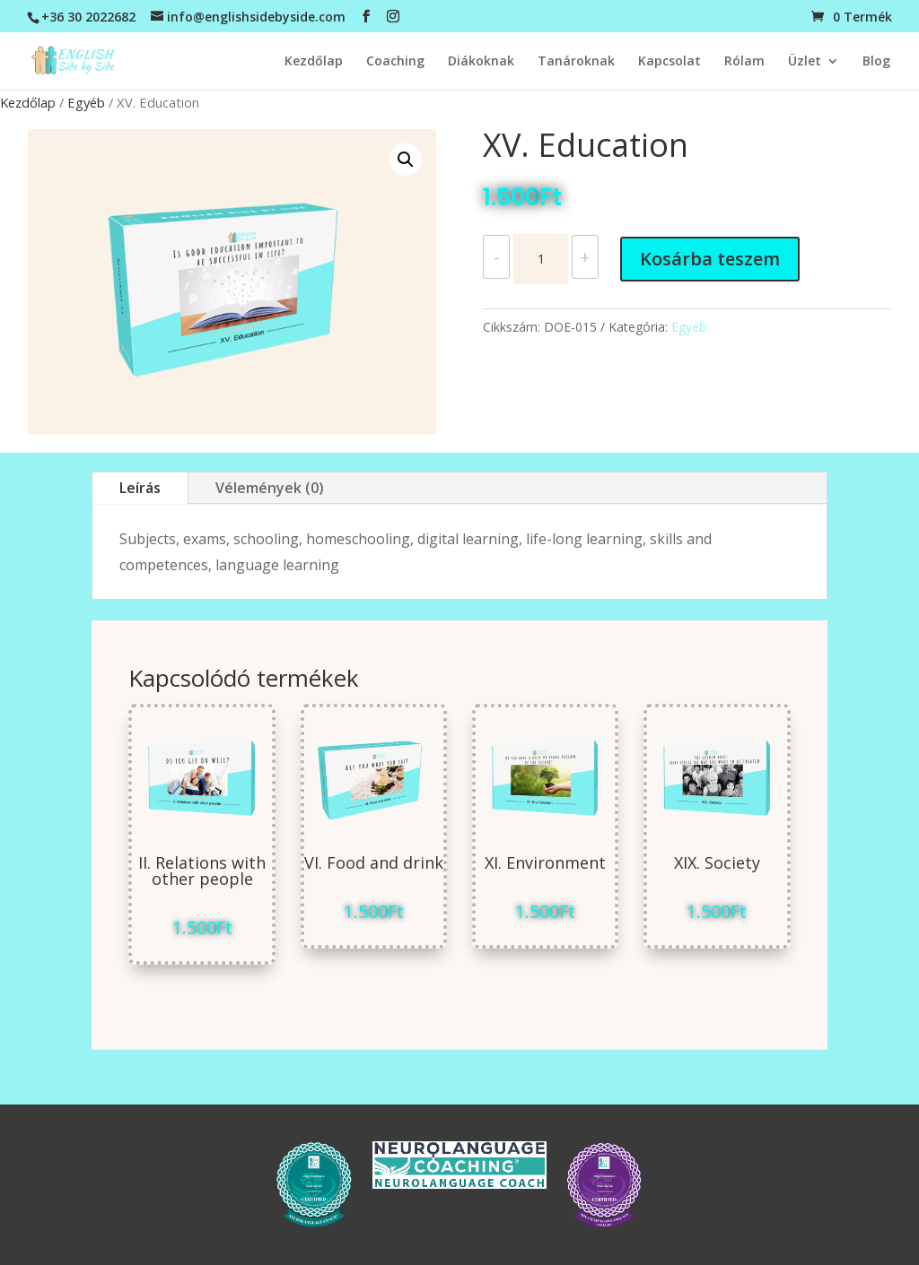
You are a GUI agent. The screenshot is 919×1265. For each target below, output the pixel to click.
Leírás (140, 488)
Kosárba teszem (710, 259)
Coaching (395, 62)
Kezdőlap (313, 62)
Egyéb (86, 102)
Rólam (744, 62)
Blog (876, 62)
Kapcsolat (669, 62)
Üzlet (804, 62)
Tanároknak (576, 62)
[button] (405, 159)
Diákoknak (481, 62)
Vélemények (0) (269, 488)
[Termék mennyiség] (540, 259)
